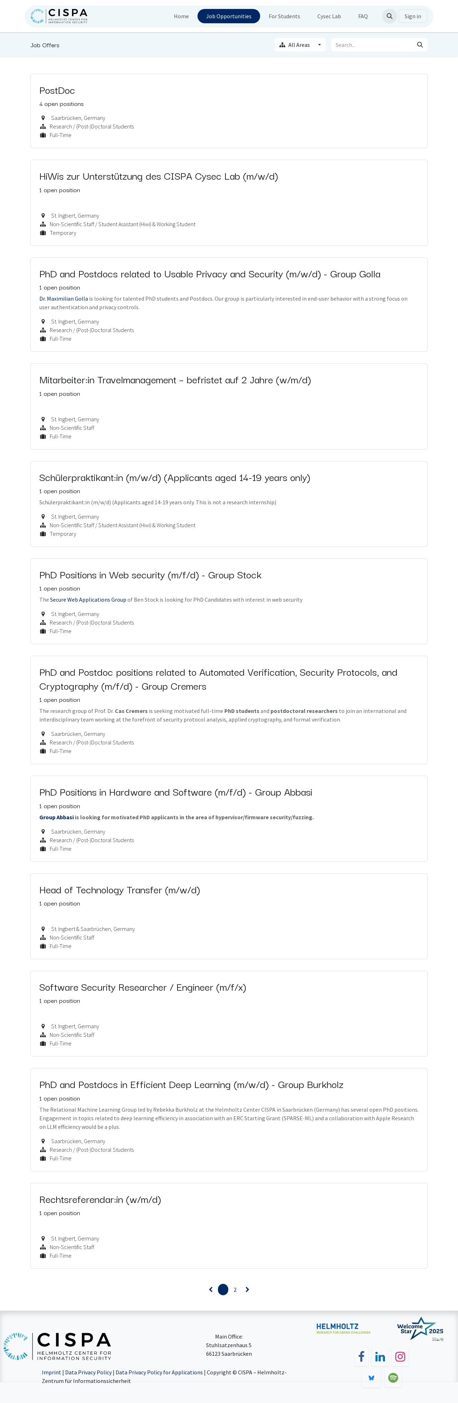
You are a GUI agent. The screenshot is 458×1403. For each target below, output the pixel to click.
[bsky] (371, 1378)
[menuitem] (181, 16)
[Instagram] (400, 1357)
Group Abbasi (56, 817)
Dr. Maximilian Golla (63, 298)
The (44, 599)
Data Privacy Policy (88, 1372)
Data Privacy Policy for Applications (159, 1372)
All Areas (295, 44)
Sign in (413, 16)
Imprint (51, 1372)
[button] (389, 16)
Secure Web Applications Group (88, 599)
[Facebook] (361, 1357)
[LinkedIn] (380, 1357)
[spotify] (393, 1378)
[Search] (420, 45)
